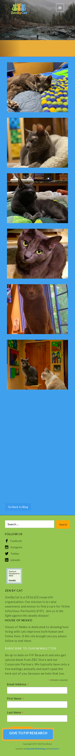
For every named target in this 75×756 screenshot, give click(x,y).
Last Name (15, 712)
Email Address (18, 684)
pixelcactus (54, 748)
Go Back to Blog (18, 507)
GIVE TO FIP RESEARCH (28, 733)
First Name (15, 699)
